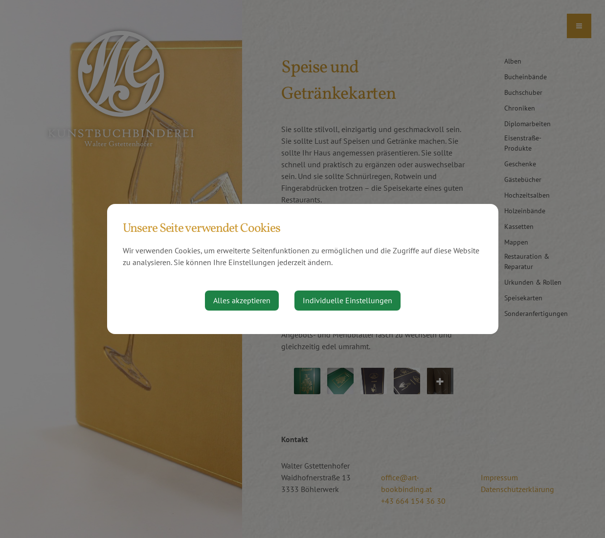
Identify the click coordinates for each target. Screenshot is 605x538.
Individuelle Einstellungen (347, 300)
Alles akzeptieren (241, 300)
